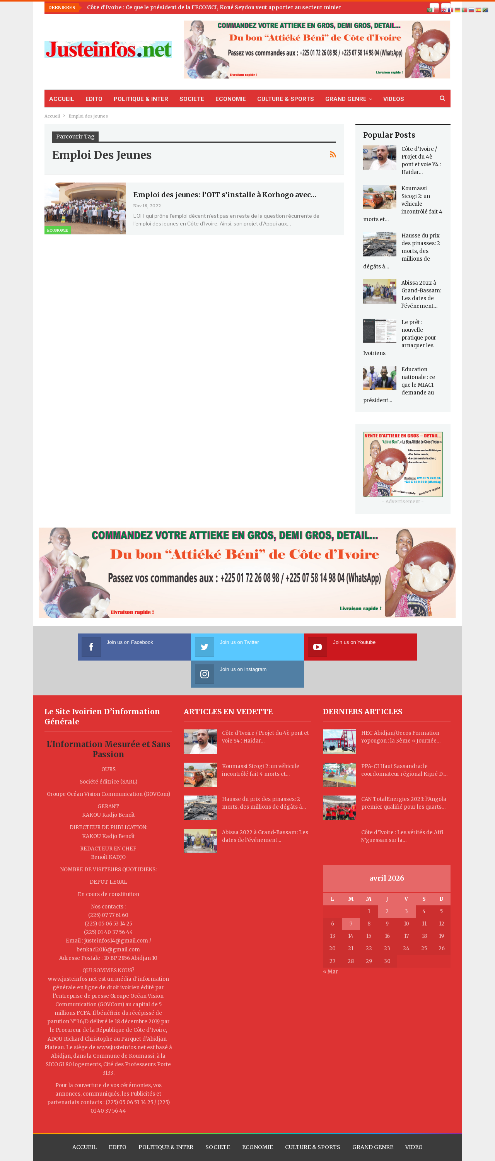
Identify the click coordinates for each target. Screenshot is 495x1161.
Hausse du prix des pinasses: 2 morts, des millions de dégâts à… (401, 251)
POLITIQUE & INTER (141, 99)
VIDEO (414, 1120)
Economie (57, 230)
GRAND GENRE (346, 99)
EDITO (93, 99)
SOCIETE (191, 99)
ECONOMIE (230, 99)
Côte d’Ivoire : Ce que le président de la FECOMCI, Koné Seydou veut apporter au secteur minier (214, 7)
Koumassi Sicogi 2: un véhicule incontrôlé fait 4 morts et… (402, 204)
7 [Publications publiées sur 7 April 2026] (351, 896)
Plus (389, 99)
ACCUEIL (61, 99)
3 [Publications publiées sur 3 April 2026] (406, 884)
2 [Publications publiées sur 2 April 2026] (387, 884)
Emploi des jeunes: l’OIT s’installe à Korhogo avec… (224, 194)
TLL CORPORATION (314, 1148)
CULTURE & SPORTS (285, 99)
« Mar (330, 944)
